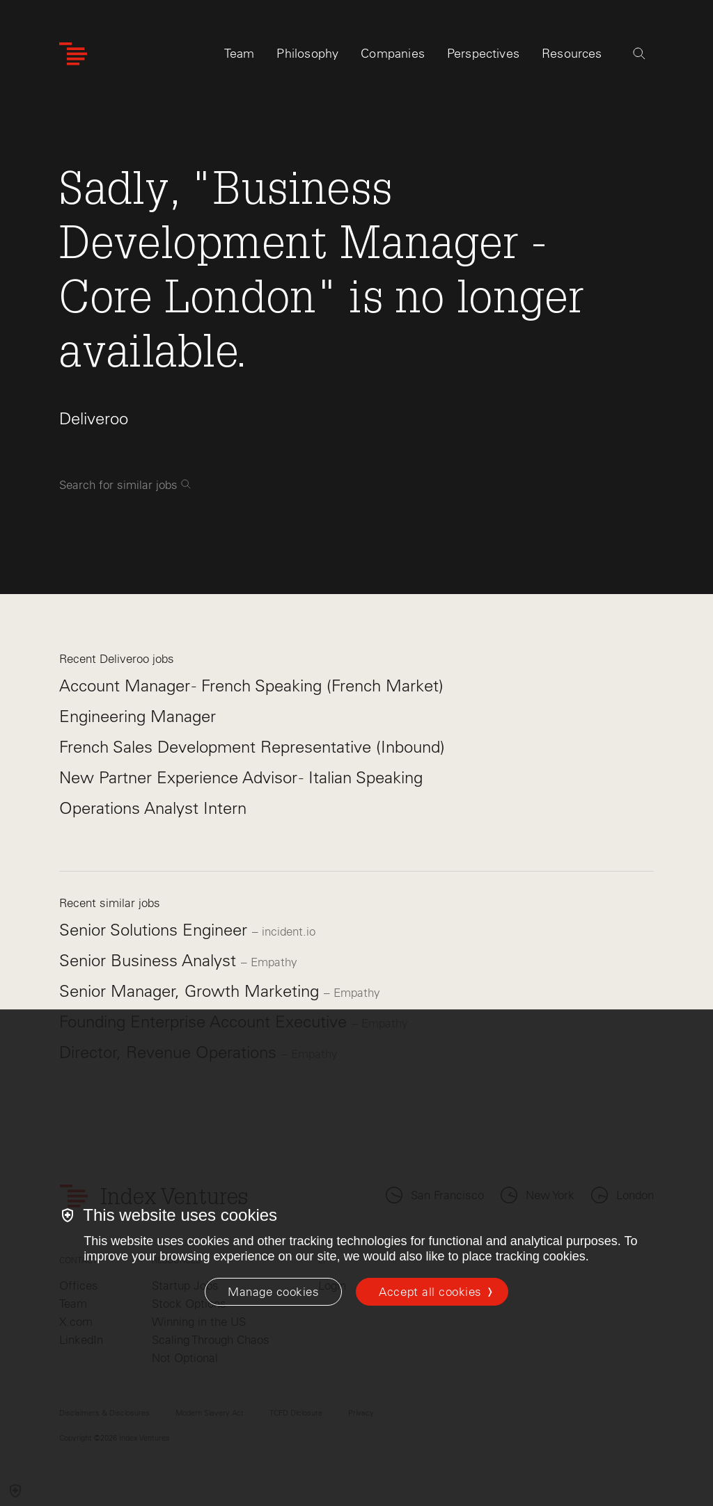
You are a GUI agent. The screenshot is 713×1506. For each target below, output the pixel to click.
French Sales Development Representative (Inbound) (252, 747)
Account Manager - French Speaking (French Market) (251, 685)
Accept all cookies (430, 1292)
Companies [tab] (393, 53)
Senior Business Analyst (150, 960)
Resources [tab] (572, 53)
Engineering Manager (137, 716)
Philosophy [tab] (307, 53)
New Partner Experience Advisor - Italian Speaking (241, 777)
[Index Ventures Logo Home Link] (73, 53)
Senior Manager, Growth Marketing (191, 991)
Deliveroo (93, 418)
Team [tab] (239, 53)
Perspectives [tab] (483, 53)
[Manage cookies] (273, 1292)
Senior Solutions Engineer (155, 930)
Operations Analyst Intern (152, 808)
